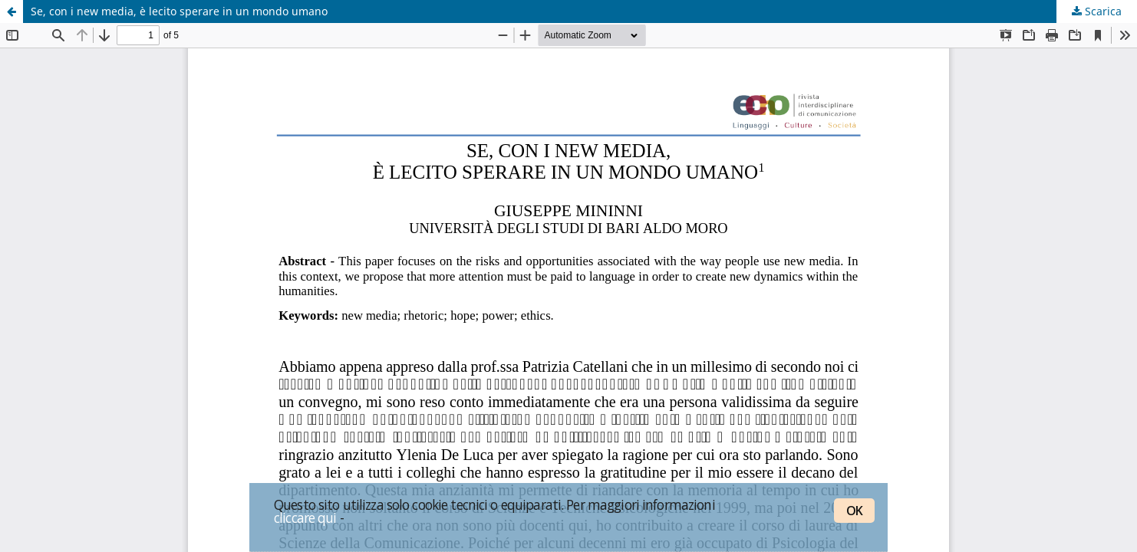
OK (854, 510)
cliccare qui (305, 517)
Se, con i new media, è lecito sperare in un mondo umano (179, 11)
